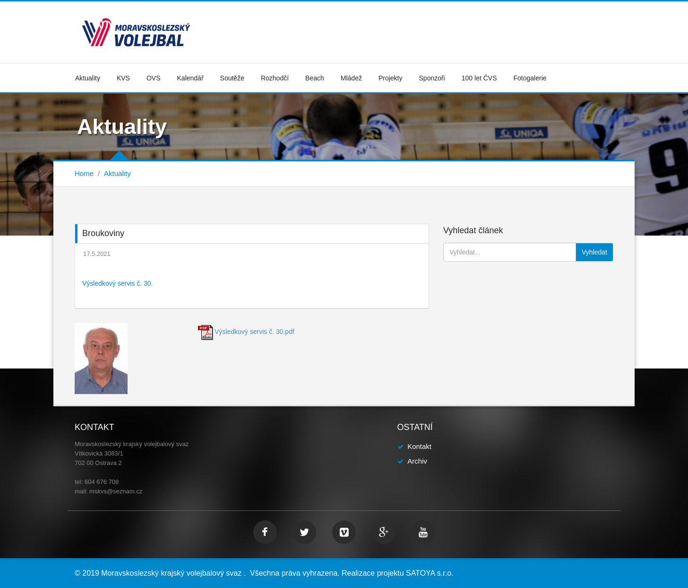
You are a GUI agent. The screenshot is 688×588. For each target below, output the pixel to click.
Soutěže (232, 78)
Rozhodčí (275, 78)
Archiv (417, 461)
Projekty (390, 78)
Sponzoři (432, 78)
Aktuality (87, 78)
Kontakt (419, 446)
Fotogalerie (530, 78)
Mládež (351, 78)
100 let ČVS (479, 78)
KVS (123, 78)
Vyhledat (594, 252)
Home (84, 173)
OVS (153, 78)
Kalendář (190, 78)
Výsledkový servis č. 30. (117, 283)
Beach (314, 78)
